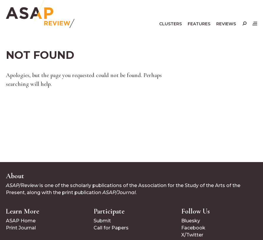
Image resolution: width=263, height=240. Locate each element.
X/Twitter (192, 235)
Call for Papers (111, 228)
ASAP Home (21, 221)
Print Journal (21, 228)
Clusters (170, 23)
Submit (102, 221)
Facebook (193, 228)
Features (199, 23)
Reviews (226, 23)
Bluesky (190, 221)
